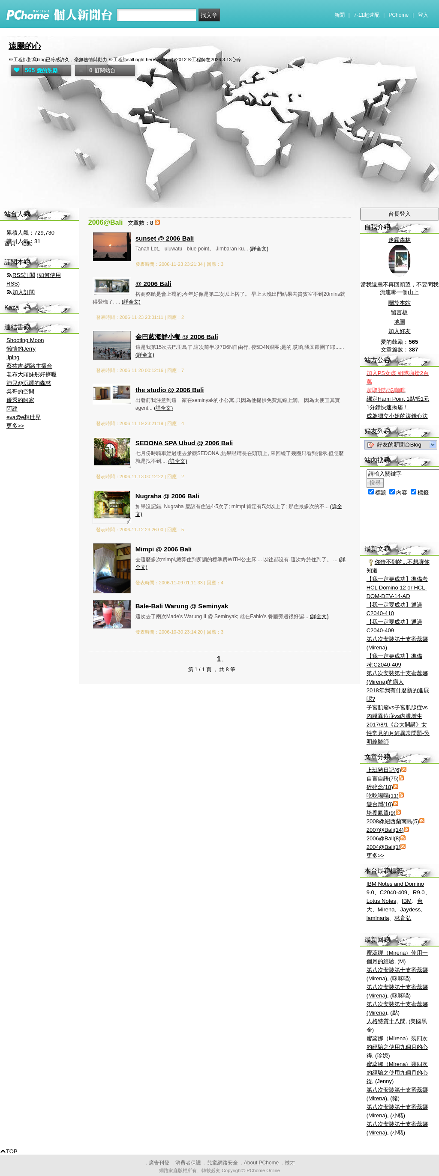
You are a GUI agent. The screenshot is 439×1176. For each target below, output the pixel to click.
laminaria (378, 918)
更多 (375, 855)
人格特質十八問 (386, 1021)
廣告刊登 (159, 1163)
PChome (398, 15)
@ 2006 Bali (153, 283)
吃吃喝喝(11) (383, 795)
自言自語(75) (383, 778)
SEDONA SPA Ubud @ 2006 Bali (184, 443)
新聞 (339, 15)
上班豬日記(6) (384, 770)
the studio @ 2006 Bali (169, 389)
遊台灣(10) (380, 804)
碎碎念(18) (380, 787)
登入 (423, 15)
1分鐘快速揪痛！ (388, 407)
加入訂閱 (23, 292)
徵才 (290, 1163)
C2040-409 (393, 892)
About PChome (261, 1163)
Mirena (386, 909)
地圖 (399, 322)
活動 (27, 243)
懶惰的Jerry (21, 348)
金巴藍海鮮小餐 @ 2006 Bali (176, 336)
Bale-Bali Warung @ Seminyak (182, 606)
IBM (407, 901)
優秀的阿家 (20, 400)
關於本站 (399, 303)
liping (12, 357)
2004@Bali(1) (384, 847)
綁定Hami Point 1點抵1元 (398, 399)
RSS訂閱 (23, 275)
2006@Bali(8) (384, 838)
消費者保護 (188, 1163)
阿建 (12, 408)
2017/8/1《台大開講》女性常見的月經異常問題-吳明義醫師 (398, 733)
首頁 (9, 243)
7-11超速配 (366, 15)
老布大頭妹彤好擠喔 (31, 374)
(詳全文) (259, 249)
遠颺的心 (25, 46)
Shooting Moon (25, 340)
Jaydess (410, 909)
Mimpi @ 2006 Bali (163, 549)
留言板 (399, 312)
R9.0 (418, 892)
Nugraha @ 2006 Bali (167, 496)
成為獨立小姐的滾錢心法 (397, 416)
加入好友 (399, 331)
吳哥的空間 (20, 391)
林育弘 (402, 918)
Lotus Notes (381, 901)
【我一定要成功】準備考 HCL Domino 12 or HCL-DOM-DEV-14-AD (397, 587)
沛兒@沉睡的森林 (28, 383)
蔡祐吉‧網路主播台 (29, 366)
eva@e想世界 (23, 417)
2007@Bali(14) (385, 830)
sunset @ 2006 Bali (164, 238)
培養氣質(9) (381, 813)
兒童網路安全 (222, 1163)
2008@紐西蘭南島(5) (393, 821)
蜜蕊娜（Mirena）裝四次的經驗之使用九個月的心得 (397, 1047)
